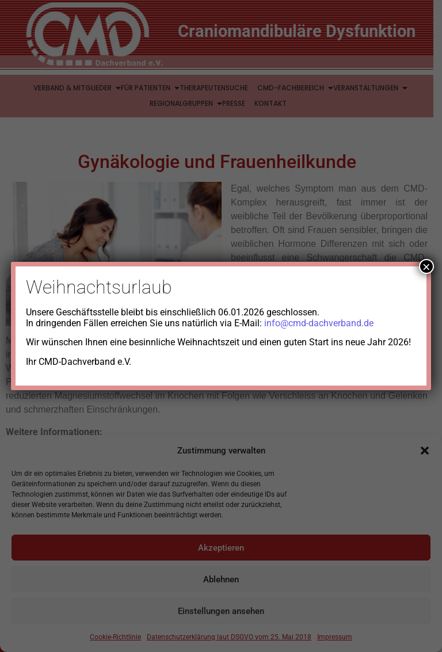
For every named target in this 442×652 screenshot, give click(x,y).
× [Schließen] (426, 266)
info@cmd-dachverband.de (319, 323)
